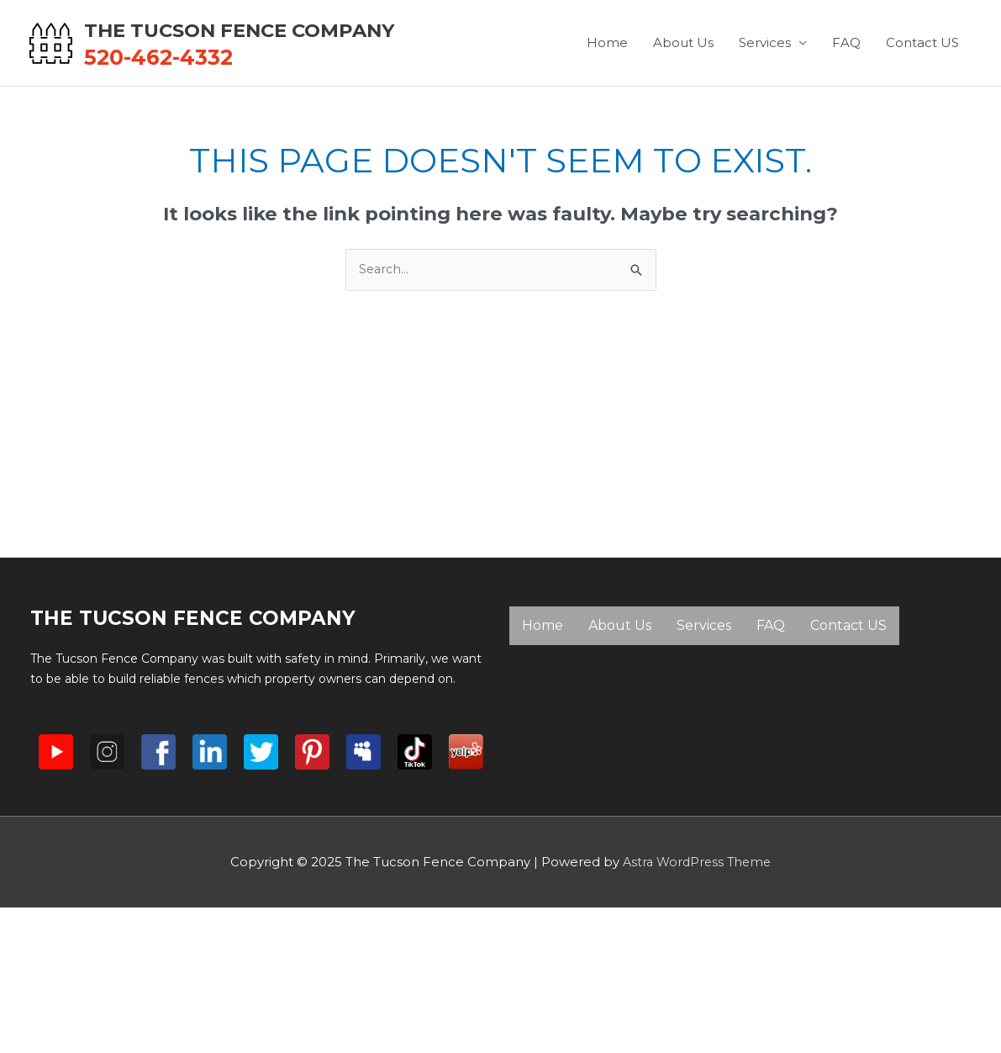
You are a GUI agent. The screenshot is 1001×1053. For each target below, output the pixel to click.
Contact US (922, 117)
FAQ (846, 117)
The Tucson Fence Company (325, 30)
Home (607, 117)
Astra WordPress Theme (696, 920)
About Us (683, 117)
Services (765, 117)
